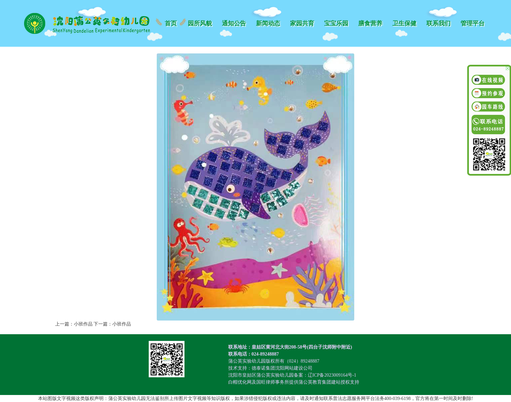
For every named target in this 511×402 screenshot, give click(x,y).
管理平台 (473, 23)
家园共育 (302, 23)
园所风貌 (200, 23)
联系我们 (438, 23)
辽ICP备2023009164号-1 (332, 375)
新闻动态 (268, 23)
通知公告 (234, 23)
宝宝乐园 (336, 23)
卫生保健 (404, 23)
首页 (171, 23)
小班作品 (83, 324)
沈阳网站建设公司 (293, 368)
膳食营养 (370, 23)
